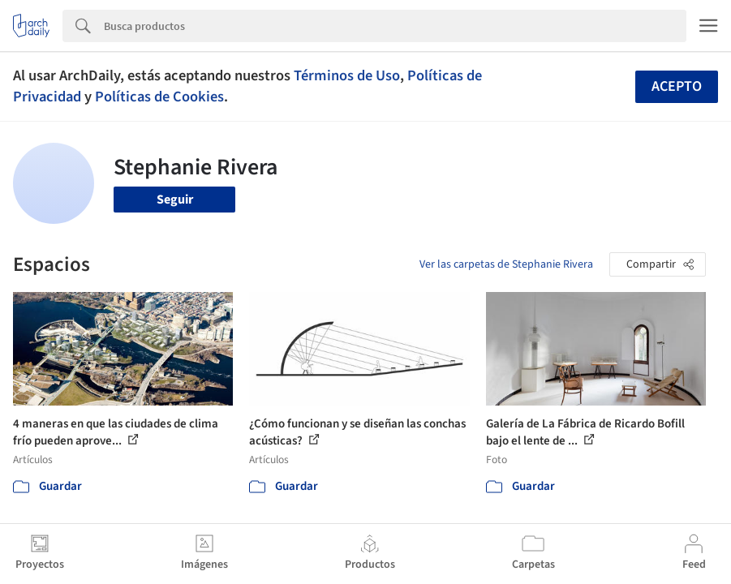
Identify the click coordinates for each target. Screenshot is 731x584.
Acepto (676, 86)
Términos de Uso (347, 75)
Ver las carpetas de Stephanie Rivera (506, 264)
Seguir (175, 199)
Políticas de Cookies (159, 96)
